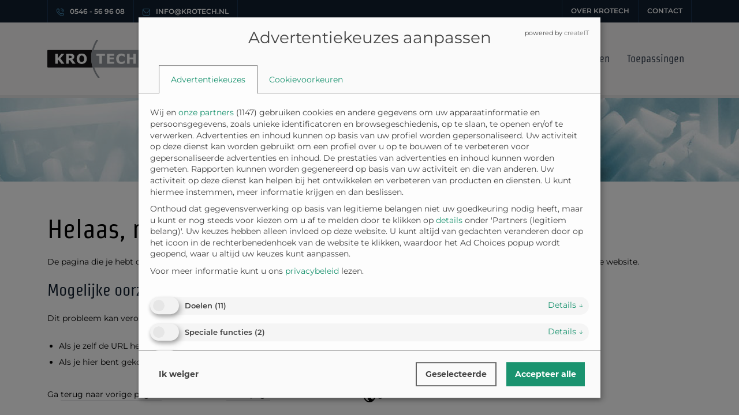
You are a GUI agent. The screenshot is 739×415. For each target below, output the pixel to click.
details (565, 305)
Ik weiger (179, 374)
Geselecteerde (456, 374)
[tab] (208, 79)
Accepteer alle (545, 374)
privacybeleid (312, 271)
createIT (576, 33)
